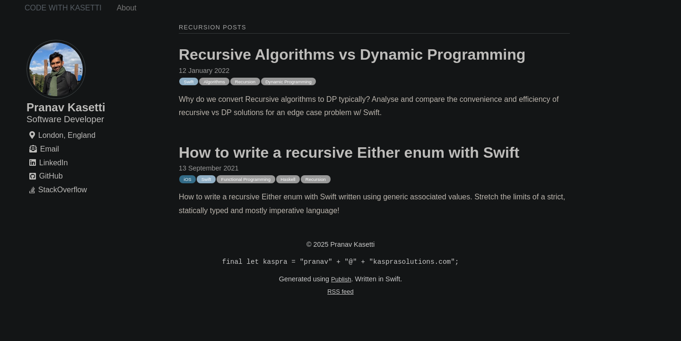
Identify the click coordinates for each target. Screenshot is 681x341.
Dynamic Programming (288, 81)
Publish (341, 280)
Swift (189, 81)
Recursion (245, 81)
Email (49, 149)
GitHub (51, 176)
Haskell (287, 179)
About (127, 8)
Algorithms (214, 81)
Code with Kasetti (63, 8)
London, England (67, 135)
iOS (188, 179)
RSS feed (340, 292)
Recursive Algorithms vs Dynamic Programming (352, 54)
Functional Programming (246, 179)
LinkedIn (53, 163)
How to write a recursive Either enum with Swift (349, 152)
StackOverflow (62, 190)
